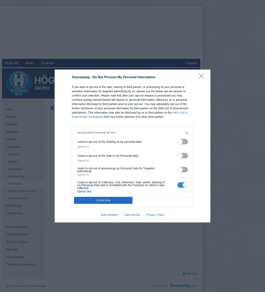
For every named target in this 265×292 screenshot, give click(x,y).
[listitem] (132, 133)
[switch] (182, 141)
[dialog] (132, 146)
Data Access (132, 214)
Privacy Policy (155, 214)
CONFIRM (103, 200)
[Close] (202, 77)
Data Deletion (109, 214)
